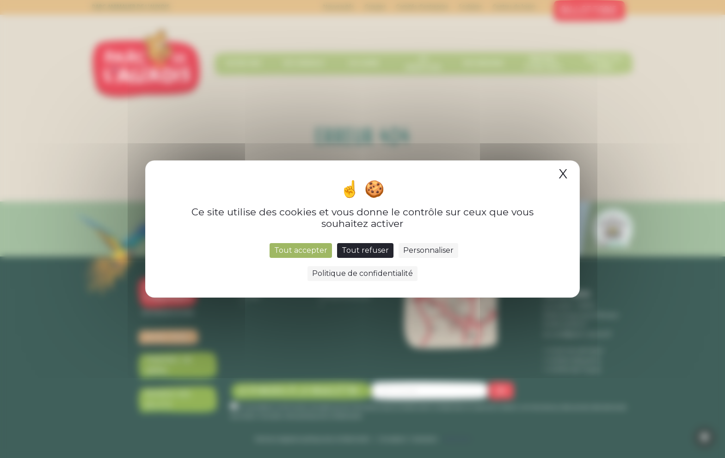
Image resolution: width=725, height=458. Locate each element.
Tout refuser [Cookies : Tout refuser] (365, 250)
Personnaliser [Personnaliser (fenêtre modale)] (428, 250)
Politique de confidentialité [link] (362, 273)
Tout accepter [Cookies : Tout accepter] (300, 250)
